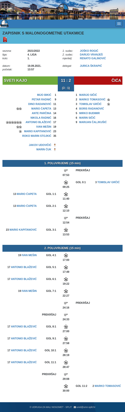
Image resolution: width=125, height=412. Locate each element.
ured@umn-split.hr (84, 407)
